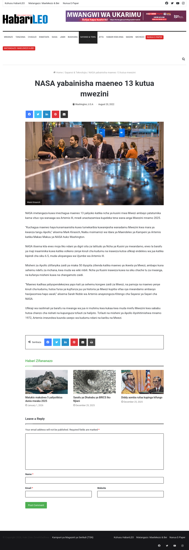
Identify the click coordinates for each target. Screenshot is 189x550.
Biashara (73, 37)
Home (58, 72)
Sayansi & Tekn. (88, 37)
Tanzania (20, 37)
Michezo (139, 37)
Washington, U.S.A (84, 104)
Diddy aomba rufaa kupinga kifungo (141, 397)
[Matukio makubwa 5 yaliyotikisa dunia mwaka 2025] (46, 382)
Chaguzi (32, 37)
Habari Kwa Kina (114, 37)
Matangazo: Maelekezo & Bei (43, 3)
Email (29, 488)
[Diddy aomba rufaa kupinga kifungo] (142, 382)
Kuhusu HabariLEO (15, 3)
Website (101, 488)
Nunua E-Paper (71, 3)
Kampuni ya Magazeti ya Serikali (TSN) (72, 537)
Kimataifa (44, 37)
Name (29, 474)
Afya (101, 37)
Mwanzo (8, 37)
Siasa (54, 37)
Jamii (62, 37)
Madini (129, 37)
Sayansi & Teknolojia (76, 72)
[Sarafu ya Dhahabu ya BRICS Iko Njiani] (94, 382)
